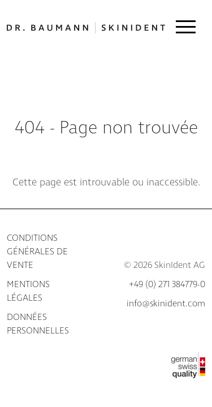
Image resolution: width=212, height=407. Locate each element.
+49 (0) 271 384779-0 (167, 285)
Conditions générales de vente (37, 251)
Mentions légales (28, 291)
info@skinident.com (166, 304)
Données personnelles (38, 324)
